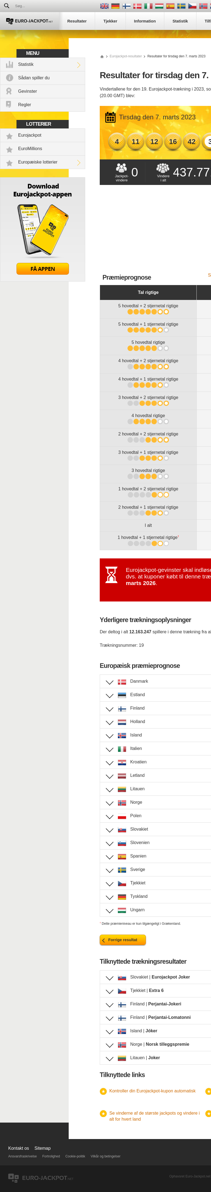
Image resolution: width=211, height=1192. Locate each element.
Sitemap (43, 1148)
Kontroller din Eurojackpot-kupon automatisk (152, 1091)
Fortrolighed (51, 1156)
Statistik (26, 64)
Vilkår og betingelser (106, 1156)
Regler (24, 104)
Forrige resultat (122, 940)
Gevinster (27, 91)
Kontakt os (18, 1148)
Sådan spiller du (34, 77)
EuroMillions (30, 148)
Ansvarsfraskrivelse (22, 1156)
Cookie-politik (75, 1156)
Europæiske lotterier (37, 162)
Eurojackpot (29, 135)
